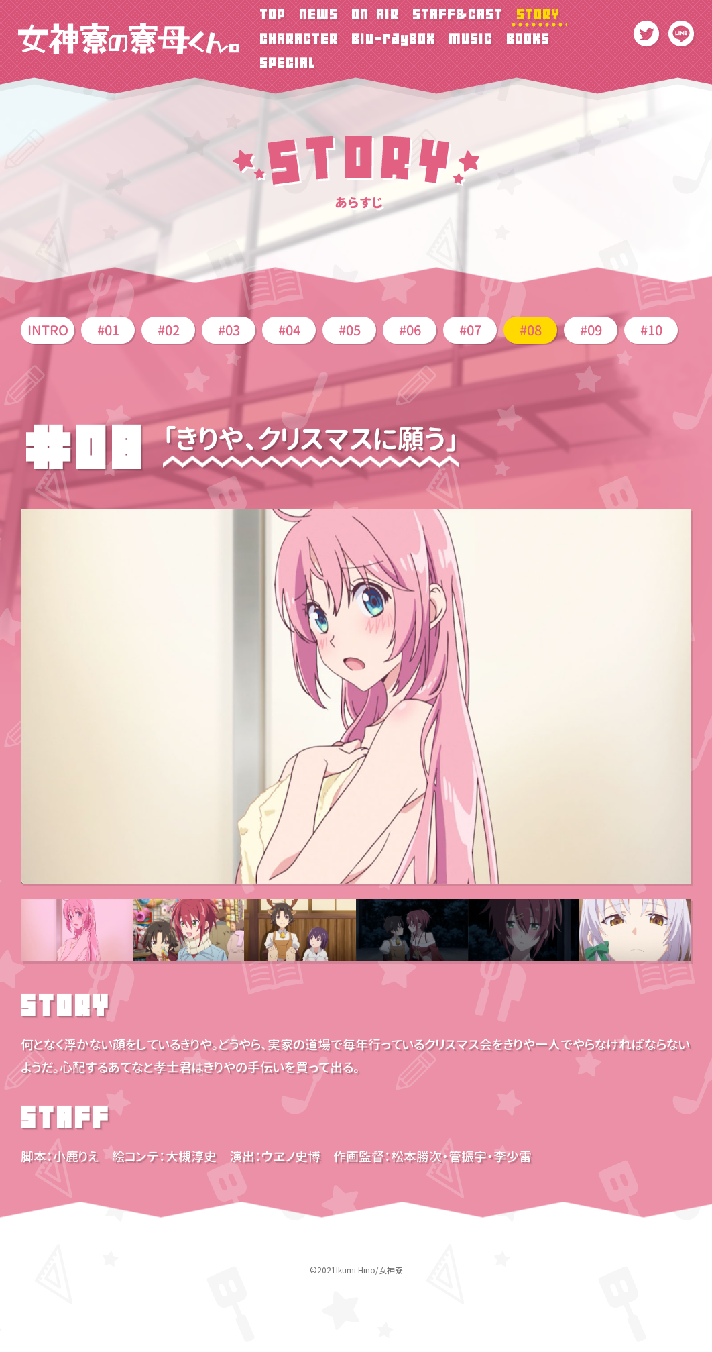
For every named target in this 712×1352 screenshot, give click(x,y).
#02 (169, 330)
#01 (108, 330)
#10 (651, 330)
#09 (591, 330)
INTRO (47, 330)
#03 (229, 330)
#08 (531, 330)
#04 (289, 330)
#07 (470, 330)
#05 (350, 330)
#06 (410, 330)
